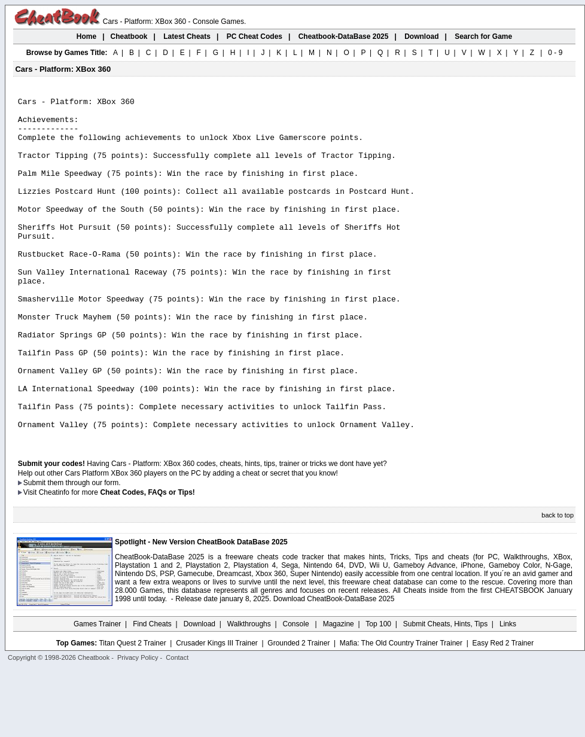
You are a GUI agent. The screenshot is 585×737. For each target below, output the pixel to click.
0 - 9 (555, 52)
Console (297, 692)
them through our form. (84, 551)
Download (199, 692)
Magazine (338, 692)
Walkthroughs (249, 692)
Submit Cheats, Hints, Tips (445, 692)
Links (507, 692)
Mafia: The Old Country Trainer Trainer (401, 711)
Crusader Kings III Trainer (217, 711)
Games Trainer (97, 692)
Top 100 (378, 692)
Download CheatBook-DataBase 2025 (334, 667)
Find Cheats (152, 692)
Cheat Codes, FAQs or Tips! (147, 560)
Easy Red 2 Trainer (503, 711)
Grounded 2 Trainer (298, 711)
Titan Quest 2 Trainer (132, 711)
